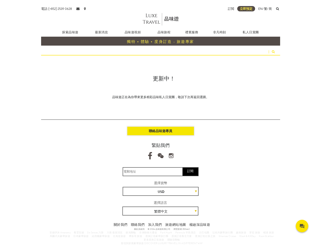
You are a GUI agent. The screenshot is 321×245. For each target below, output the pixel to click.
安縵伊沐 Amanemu (60, 232)
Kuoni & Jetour (266, 236)
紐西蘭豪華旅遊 (101, 236)
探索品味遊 (70, 32)
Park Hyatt (166, 232)
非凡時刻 (219, 32)
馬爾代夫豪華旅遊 (60, 236)
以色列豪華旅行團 (222, 232)
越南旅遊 (241, 232)
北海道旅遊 (119, 236)
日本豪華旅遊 (80, 236)
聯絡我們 (138, 224)
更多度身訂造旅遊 (154, 239)
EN (260, 8)
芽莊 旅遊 (254, 232)
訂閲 (231, 8)
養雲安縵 (79, 232)
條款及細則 (139, 229)
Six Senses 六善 (95, 232)
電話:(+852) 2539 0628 (56, 8)
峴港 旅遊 (268, 232)
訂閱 (190, 171)
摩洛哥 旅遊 (135, 236)
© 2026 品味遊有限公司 (159, 229)
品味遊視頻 (133, 32)
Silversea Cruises (227, 236)
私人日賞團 (251, 32)
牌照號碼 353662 (182, 229)
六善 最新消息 (115, 232)
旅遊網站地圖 (175, 224)
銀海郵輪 (131, 232)
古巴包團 (204, 232)
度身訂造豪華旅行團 (156, 236)
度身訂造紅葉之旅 (205, 236)
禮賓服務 (191, 32)
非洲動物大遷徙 (148, 232)
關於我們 (121, 224)
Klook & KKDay (247, 236)
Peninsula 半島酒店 (185, 232)
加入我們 (155, 224)
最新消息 (101, 32)
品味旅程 (163, 32)
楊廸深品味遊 (199, 224)
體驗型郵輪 (173, 239)
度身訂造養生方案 (182, 236)
